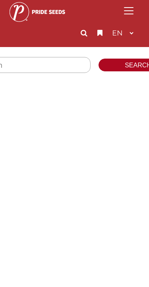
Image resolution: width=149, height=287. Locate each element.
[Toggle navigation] (128, 10)
